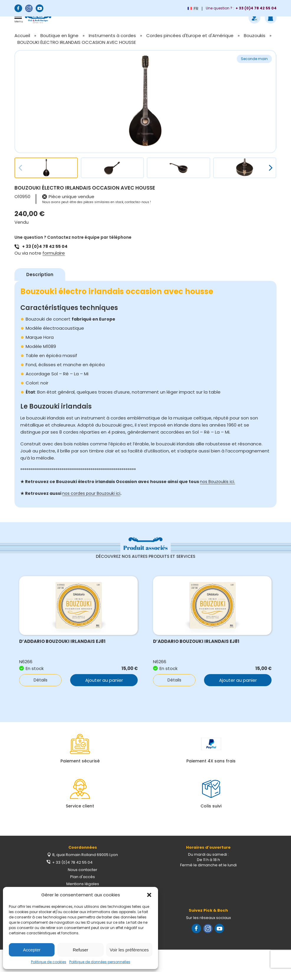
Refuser (80, 949)
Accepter (31, 949)
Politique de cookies (48, 961)
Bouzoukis (254, 35)
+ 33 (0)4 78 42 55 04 (45, 246)
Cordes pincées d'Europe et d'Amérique (190, 35)
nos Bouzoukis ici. (217, 482)
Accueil (22, 35)
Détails (39, 680)
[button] (149, 895)
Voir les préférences (129, 949)
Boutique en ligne (59, 35)
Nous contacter (82, 870)
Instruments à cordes (112, 35)
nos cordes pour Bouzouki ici (91, 493)
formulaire (53, 253)
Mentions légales (82, 884)
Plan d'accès (82, 877)
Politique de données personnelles (99, 961)
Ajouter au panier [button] (104, 680)
